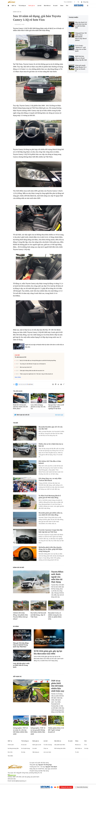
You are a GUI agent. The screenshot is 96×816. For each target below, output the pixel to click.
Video (61, 5)
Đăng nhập (85, 2)
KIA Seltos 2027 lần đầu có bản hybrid (50, 462)
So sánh (16, 626)
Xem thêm (18, 377)
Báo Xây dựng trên (26, 384)
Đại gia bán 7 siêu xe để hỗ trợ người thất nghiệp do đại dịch (56, 406)
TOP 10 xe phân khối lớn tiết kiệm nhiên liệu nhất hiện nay (57, 685)
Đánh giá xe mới (18, 567)
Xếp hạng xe (17, 676)
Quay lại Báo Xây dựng (81, 787)
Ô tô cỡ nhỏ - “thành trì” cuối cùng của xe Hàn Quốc (80, 48)
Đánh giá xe (32, 5)
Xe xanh (55, 5)
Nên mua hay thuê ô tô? (26, 367)
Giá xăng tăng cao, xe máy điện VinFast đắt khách (50, 479)
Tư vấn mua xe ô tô (20, 357)
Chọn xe (46, 748)
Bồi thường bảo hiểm (60, 748)
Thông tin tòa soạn (66, 787)
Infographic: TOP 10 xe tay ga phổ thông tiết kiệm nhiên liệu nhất (38, 731)
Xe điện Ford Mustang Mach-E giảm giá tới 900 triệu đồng (50, 497)
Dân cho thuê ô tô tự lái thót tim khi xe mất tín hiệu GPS (81, 25)
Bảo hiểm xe (47, 5)
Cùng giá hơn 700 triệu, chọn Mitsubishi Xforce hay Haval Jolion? (81, 36)
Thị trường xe (22, 5)
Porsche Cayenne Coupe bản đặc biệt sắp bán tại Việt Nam (51, 531)
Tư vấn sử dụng (48, 744)
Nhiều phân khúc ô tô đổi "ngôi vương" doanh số (56, 730)
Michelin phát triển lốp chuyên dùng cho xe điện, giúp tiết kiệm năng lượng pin (50, 549)
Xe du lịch (23, 744)
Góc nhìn (10, 752)
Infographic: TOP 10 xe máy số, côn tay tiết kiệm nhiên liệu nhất (20, 731)
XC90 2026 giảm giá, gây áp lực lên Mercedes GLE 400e (48, 652)
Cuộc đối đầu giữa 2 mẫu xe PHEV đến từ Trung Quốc (21, 665)
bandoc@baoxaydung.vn (19, 781)
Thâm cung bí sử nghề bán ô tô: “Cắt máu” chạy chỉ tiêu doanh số (36, 374)
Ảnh (67, 5)
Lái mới (39, 5)
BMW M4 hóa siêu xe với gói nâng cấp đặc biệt (81, 58)
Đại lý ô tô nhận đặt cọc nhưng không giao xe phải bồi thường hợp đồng (38, 360)
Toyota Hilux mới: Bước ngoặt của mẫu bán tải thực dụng (57, 576)
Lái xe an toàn (47, 752)
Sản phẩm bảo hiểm (59, 744)
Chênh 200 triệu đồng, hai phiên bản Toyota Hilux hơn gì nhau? (20, 616)
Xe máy (23, 752)
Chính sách (11, 744)
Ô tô (85, 744)
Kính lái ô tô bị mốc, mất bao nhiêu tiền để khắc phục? (20, 406)
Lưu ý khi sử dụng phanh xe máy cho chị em (38, 406)
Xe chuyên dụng (25, 748)
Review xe (78, 744)
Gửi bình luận (59, 415)
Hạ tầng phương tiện (13, 748)
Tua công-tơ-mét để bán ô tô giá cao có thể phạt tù (33, 363)
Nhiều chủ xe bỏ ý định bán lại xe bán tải (51, 445)
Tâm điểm (10, 755)
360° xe (14, 5)
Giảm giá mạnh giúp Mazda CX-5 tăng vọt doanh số (80, 68)
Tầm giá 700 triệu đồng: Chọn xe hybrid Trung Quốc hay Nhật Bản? (21, 645)
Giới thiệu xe (78, 748)
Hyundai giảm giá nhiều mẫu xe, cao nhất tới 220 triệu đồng (51, 514)
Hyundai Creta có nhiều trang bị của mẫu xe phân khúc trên (55, 616)
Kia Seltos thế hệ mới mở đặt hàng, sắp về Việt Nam (38, 615)
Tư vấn (77, 752)
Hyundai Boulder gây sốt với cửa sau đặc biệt (51, 428)
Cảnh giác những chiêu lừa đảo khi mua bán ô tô (32, 370)
